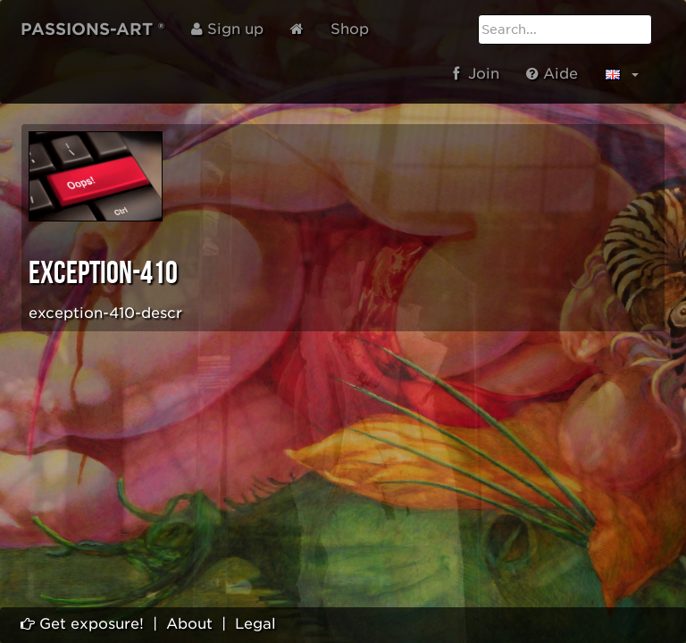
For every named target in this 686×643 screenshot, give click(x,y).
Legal (255, 623)
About (189, 623)
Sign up (227, 29)
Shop (349, 29)
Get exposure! (82, 623)
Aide (552, 73)
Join (476, 73)
